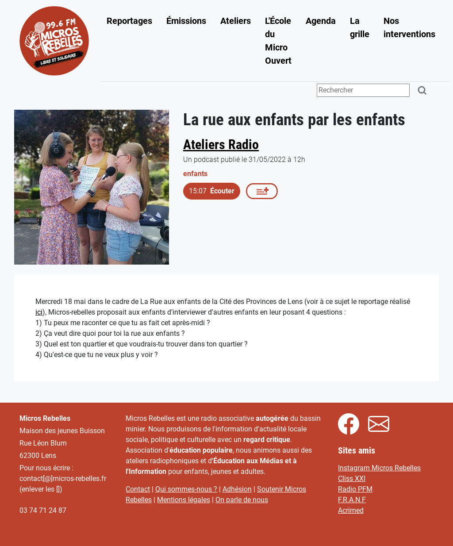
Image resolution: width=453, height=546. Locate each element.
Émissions (186, 20)
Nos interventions (409, 27)
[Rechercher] (422, 90)
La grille (359, 27)
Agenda (321, 20)
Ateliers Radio (221, 144)
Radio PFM (355, 489)
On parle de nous (241, 500)
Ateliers (235, 20)
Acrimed (351, 510)
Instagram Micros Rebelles (379, 468)
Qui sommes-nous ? (186, 489)
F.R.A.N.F (352, 500)
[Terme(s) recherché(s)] (363, 90)
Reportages (129, 20)
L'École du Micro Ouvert (278, 40)
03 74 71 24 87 (42, 510)
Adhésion (237, 489)
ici (38, 312)
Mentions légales (183, 500)
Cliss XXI (351, 478)
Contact (138, 489)
